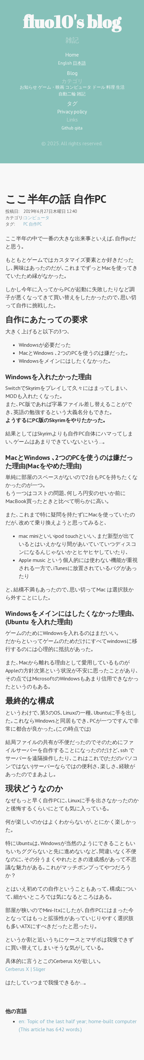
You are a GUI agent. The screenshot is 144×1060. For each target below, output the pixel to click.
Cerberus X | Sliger (25, 969)
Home (72, 54)
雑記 (81, 94)
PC (25, 224)
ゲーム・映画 (51, 87)
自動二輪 (67, 94)
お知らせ (28, 87)
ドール (98, 87)
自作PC (35, 224)
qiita (79, 128)
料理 (110, 87)
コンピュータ (78, 87)
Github (67, 128)
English (65, 63)
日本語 (79, 63)
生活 (120, 87)
